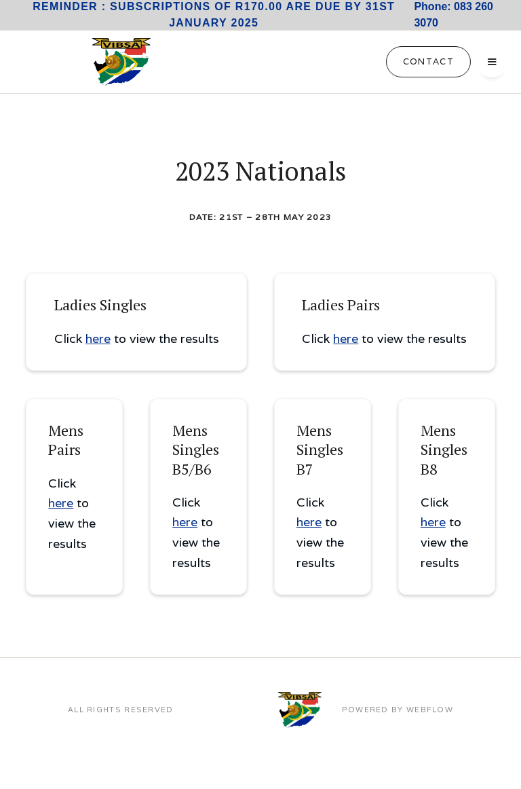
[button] (491, 61)
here (98, 338)
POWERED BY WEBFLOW (397, 709)
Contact (428, 61)
